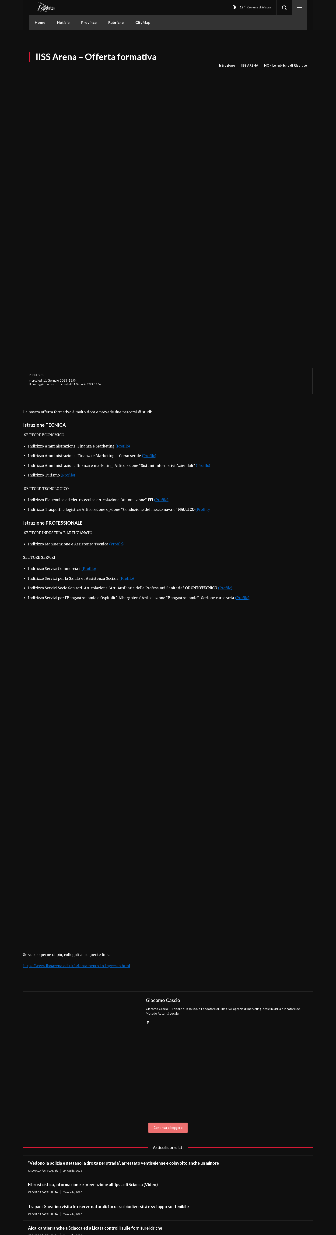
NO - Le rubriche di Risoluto (285, 65)
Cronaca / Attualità (44, 1038)
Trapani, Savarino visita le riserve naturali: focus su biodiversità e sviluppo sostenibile (108, 1074)
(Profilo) (123, 313)
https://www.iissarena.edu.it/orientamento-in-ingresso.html (76, 833)
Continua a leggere (168, 995)
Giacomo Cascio (163, 867)
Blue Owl (226, 876)
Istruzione (227, 65)
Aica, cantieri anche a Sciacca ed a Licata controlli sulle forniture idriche (95, 1096)
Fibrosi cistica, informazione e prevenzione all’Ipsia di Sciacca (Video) (93, 1052)
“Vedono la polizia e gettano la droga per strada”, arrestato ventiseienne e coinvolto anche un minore (123, 1030)
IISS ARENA (249, 65)
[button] (284, 7)
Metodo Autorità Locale (162, 881)
